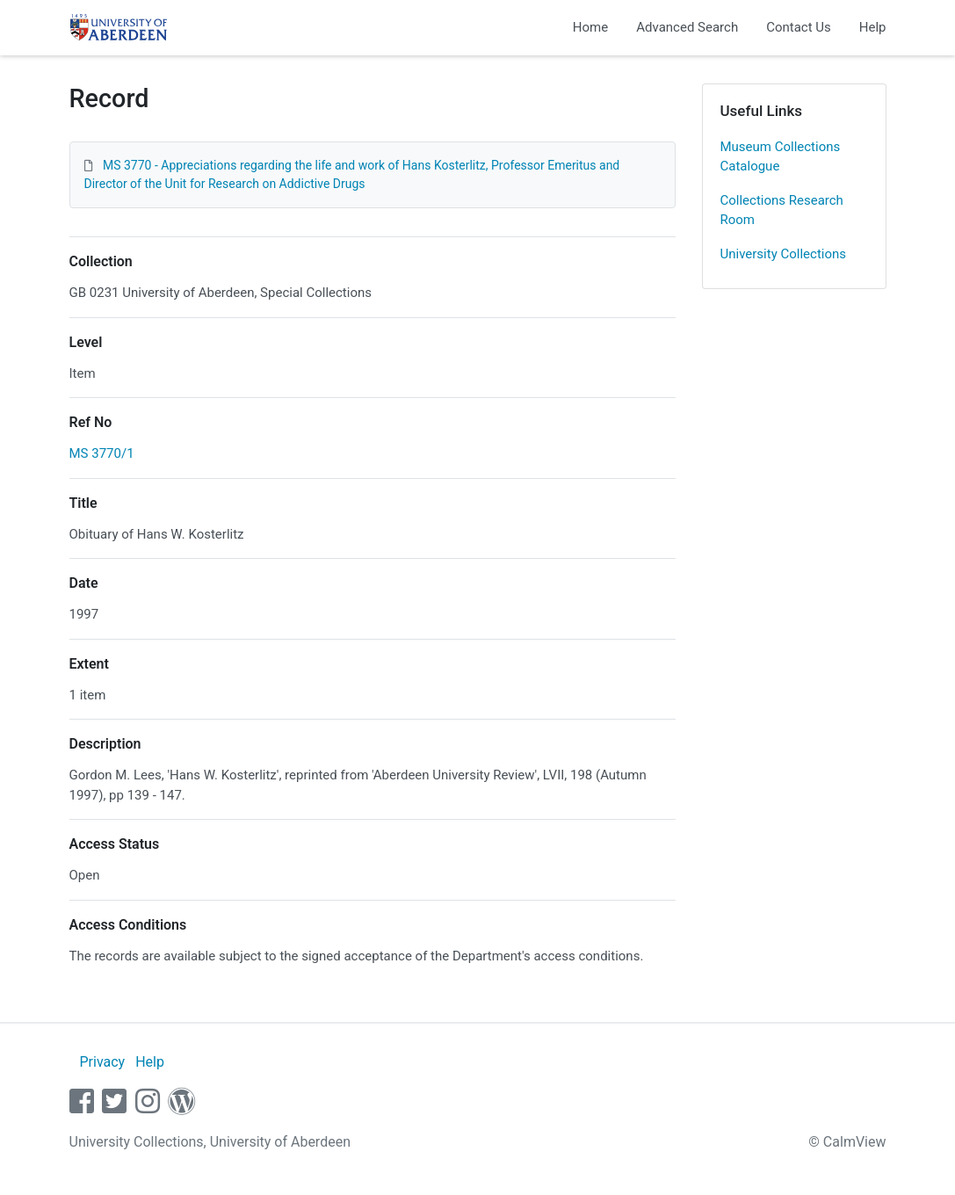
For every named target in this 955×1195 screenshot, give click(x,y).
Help (872, 27)
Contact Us (798, 27)
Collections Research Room (781, 210)
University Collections (783, 254)
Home (590, 27)
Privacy (102, 1062)
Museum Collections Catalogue (780, 157)
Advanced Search (687, 27)
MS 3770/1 (101, 453)
